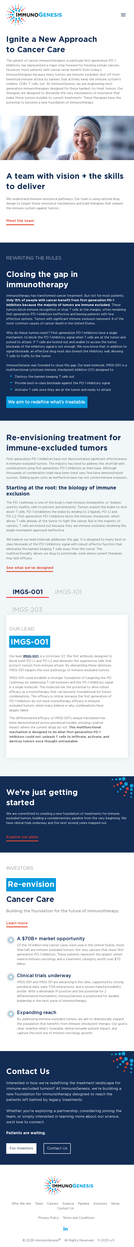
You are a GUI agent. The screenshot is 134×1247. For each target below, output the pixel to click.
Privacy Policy (48, 1217)
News (115, 1203)
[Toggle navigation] (123, 14)
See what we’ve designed (29, 568)
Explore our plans (22, 837)
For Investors (21, 1148)
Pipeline (83, 1203)
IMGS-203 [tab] (27, 610)
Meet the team (20, 221)
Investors (100, 1203)
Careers (52, 1203)
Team (39, 1203)
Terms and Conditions (79, 1217)
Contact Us (57, 1148)
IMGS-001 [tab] (27, 592)
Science (68, 1203)
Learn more (17, 923)
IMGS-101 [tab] (68, 592)
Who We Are (21, 1203)
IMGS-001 (30, 656)
